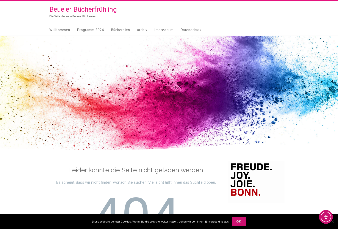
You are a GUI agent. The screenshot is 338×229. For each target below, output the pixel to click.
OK (238, 221)
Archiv (142, 30)
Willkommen (59, 30)
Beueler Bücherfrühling (83, 9)
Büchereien (120, 30)
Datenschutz (191, 30)
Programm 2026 (90, 30)
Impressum (164, 30)
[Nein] (332, 221)
